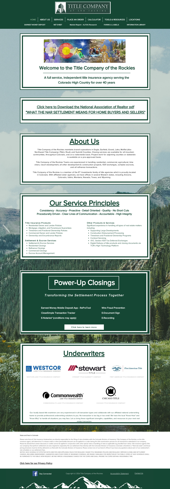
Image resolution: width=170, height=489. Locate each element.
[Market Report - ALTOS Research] (83, 24)
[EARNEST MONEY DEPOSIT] (35, 24)
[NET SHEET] (58, 24)
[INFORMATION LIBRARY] (136, 24)
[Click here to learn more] (84, 327)
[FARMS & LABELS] (111, 24)
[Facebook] (35, 473)
